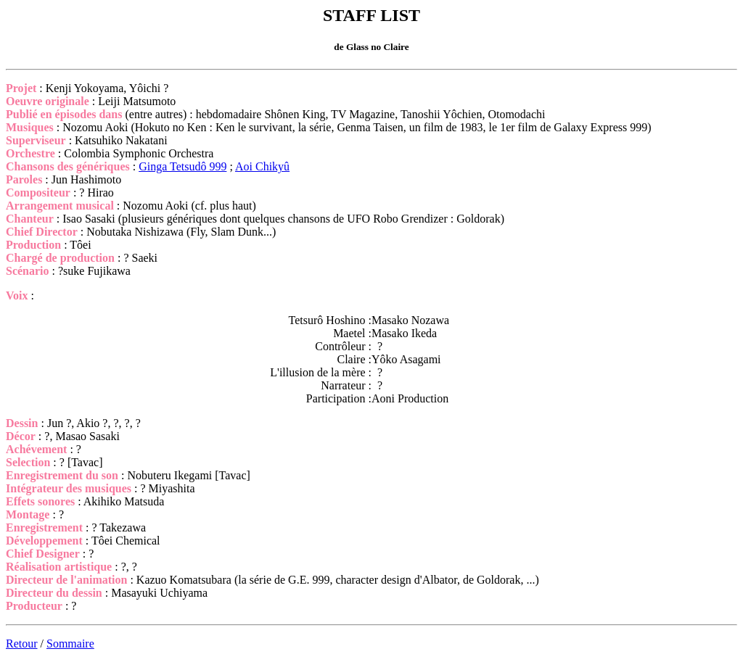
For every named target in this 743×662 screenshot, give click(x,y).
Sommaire (70, 643)
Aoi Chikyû (262, 166)
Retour (22, 643)
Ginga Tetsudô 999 (182, 166)
